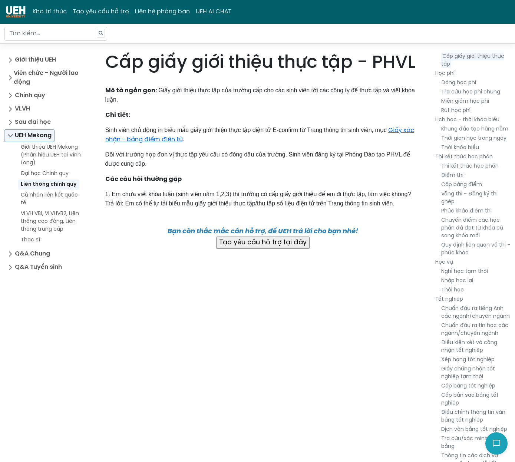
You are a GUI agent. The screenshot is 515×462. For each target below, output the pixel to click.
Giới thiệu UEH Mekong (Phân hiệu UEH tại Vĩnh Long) (51, 155)
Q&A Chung (32, 254)
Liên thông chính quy (48, 184)
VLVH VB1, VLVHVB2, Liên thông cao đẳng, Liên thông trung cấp (50, 221)
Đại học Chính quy (45, 173)
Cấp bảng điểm (461, 185)
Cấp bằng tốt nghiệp (468, 386)
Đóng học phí (458, 83)
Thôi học (452, 290)
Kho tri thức (50, 12)
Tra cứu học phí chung (470, 92)
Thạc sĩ (30, 240)
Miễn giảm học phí (465, 101)
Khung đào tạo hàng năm (474, 129)
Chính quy (30, 95)
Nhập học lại (457, 281)
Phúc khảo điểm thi (466, 211)
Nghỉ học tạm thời (464, 271)
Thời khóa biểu (460, 148)
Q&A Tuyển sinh (38, 267)
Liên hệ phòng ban (162, 12)
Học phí (445, 73)
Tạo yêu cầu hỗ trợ (101, 12)
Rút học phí (456, 110)
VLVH (22, 109)
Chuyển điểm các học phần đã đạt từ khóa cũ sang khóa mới (472, 228)
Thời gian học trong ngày (473, 138)
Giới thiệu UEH (35, 60)
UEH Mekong (33, 135)
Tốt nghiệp (449, 299)
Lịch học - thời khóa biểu (467, 120)
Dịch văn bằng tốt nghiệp (474, 429)
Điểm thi (452, 175)
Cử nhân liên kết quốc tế (49, 199)
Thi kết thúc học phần (464, 157)
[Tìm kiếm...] (55, 34)
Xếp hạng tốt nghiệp (468, 360)
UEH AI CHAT (214, 12)
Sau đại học (33, 122)
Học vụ (444, 262)
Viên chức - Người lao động (46, 77)
